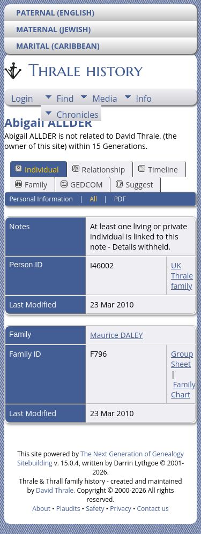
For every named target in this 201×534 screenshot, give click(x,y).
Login (22, 98)
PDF (120, 199)
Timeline (158, 169)
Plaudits (68, 508)
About (41, 508)
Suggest (134, 184)
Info (144, 98)
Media (104, 98)
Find (65, 98)
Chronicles (78, 115)
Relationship (98, 169)
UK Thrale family (182, 275)
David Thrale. (54, 490)
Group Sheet (182, 359)
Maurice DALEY (116, 335)
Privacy (120, 508)
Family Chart (183, 389)
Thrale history (85, 70)
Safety (95, 508)
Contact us (153, 508)
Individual (37, 169)
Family (31, 184)
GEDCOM (81, 184)
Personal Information (41, 199)
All (93, 199)
